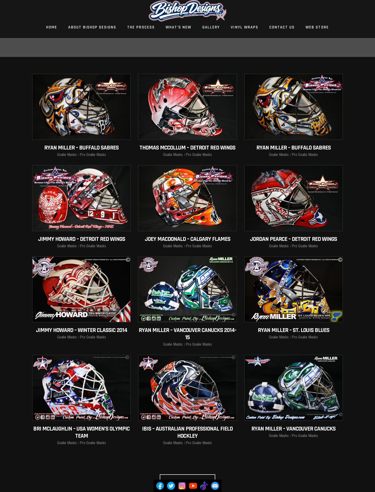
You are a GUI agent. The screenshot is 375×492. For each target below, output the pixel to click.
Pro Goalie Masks (93, 154)
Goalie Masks (67, 154)
